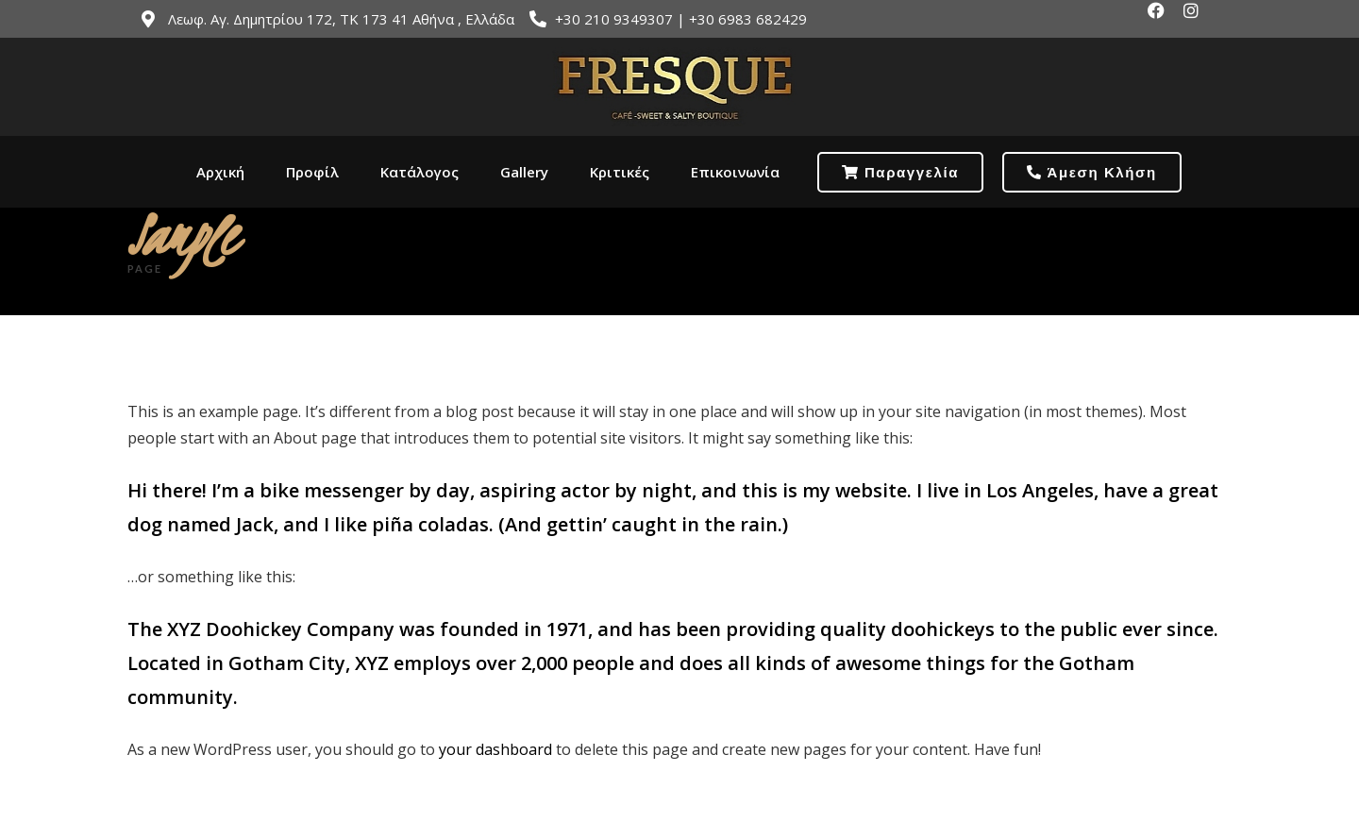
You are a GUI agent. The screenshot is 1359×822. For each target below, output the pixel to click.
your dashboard (495, 749)
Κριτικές (619, 171)
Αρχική (220, 171)
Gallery (524, 171)
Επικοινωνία (735, 171)
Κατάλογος (419, 171)
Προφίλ (312, 171)
